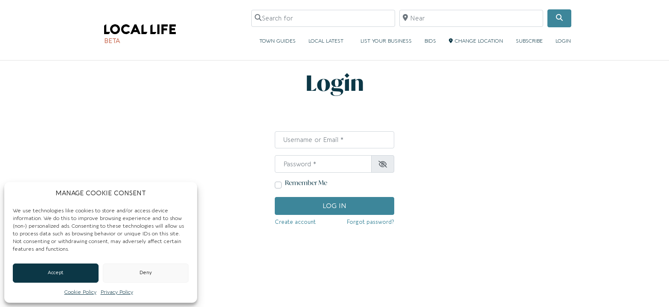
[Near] (471, 18)
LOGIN (563, 41)
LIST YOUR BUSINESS (386, 41)
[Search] (559, 18)
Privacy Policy (117, 292)
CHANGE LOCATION (476, 41)
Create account (295, 222)
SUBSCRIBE (529, 41)
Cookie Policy (80, 292)
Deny (146, 272)
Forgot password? (370, 222)
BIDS (430, 41)
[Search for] (323, 18)
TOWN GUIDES (277, 41)
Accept (56, 272)
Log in (334, 206)
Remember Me (306, 183)
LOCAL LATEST (328, 41)
